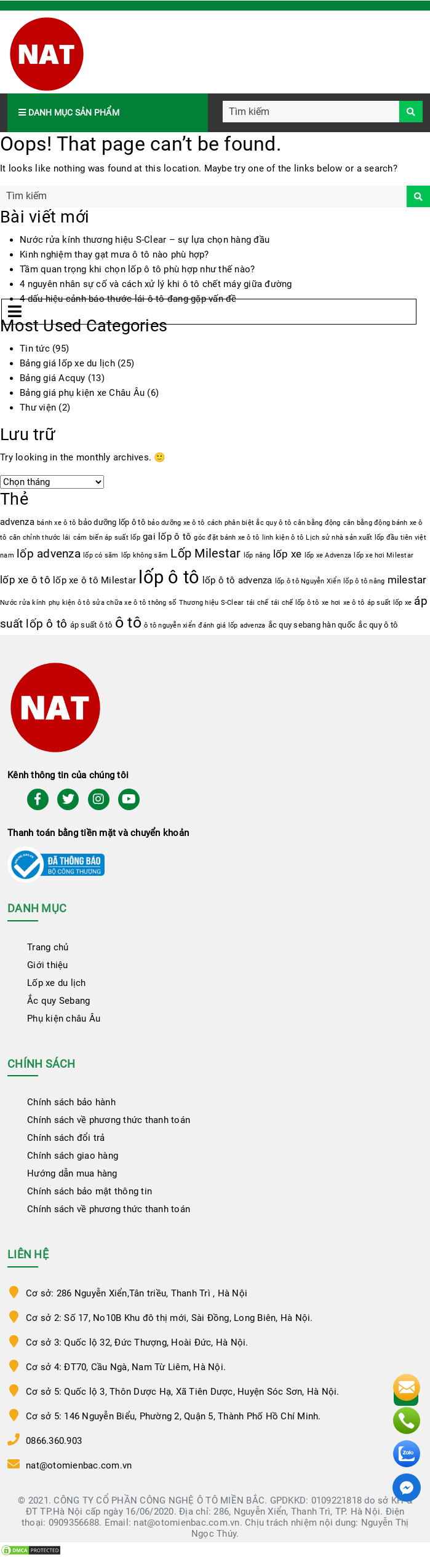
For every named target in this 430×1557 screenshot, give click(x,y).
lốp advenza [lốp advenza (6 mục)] (49, 554)
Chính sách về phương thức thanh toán (108, 1119)
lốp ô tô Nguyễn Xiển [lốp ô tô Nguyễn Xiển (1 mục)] (308, 581)
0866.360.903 (54, 1440)
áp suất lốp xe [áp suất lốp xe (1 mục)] (389, 603)
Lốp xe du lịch (56, 982)
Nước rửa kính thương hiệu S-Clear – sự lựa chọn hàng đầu (144, 239)
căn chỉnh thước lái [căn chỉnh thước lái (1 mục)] (40, 538)
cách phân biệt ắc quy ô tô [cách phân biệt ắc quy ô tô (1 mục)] (249, 523)
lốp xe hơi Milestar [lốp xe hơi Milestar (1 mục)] (383, 555)
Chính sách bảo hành (71, 1102)
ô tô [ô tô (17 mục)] (128, 622)
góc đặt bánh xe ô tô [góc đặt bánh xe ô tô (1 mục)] (226, 538)
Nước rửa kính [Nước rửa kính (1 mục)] (23, 603)
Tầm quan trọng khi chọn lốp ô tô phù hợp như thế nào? (137, 269)
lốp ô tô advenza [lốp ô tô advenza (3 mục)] (237, 580)
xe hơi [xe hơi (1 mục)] (331, 603)
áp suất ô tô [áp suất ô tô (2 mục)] (91, 624)
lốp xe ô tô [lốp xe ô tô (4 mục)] (25, 580)
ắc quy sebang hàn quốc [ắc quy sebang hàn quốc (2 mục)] (312, 624)
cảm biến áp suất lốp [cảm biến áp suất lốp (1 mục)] (106, 538)
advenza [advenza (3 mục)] (17, 521)
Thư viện (38, 407)
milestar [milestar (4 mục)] (407, 580)
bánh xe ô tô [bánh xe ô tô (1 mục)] (56, 523)
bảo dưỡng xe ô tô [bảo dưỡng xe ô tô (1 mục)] (176, 523)
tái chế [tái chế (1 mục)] (258, 603)
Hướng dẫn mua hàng (72, 1173)
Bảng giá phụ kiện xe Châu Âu (82, 392)
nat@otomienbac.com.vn (79, 1465)
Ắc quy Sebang (58, 1000)
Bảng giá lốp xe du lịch (67, 363)
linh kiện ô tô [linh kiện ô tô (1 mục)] (283, 538)
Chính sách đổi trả (66, 1137)
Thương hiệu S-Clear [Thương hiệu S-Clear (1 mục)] (211, 603)
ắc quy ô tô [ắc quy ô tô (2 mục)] (377, 624)
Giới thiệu (47, 965)
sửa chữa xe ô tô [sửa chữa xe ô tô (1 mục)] (119, 603)
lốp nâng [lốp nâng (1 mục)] (257, 555)
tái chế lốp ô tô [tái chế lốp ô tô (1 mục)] (295, 603)
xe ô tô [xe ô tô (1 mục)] (354, 603)
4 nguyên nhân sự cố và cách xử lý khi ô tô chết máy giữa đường (156, 284)
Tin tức (35, 348)
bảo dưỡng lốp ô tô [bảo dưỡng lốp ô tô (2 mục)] (111, 522)
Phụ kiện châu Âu (63, 1018)
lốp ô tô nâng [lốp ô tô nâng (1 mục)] (363, 581)
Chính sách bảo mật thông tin (89, 1191)
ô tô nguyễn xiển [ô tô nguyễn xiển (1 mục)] (170, 625)
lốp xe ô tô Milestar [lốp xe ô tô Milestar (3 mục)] (94, 580)
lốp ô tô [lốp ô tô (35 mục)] (168, 577)
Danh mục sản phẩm (68, 112)
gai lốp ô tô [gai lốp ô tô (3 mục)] (167, 536)
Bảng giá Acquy (53, 378)
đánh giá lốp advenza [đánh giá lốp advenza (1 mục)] (231, 625)
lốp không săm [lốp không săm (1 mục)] (144, 555)
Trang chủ (47, 947)
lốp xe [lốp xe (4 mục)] (287, 554)
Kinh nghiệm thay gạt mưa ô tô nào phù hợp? (114, 254)
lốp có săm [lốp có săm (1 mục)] (101, 555)
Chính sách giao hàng (72, 1155)
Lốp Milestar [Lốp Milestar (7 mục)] (205, 553)
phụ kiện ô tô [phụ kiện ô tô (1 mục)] (69, 603)
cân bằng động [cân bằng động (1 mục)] (316, 523)
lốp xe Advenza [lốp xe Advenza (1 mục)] (328, 555)
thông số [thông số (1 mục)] (162, 603)
